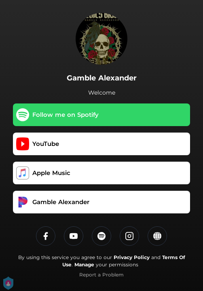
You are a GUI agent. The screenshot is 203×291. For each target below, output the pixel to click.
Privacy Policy (132, 257)
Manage (84, 264)
